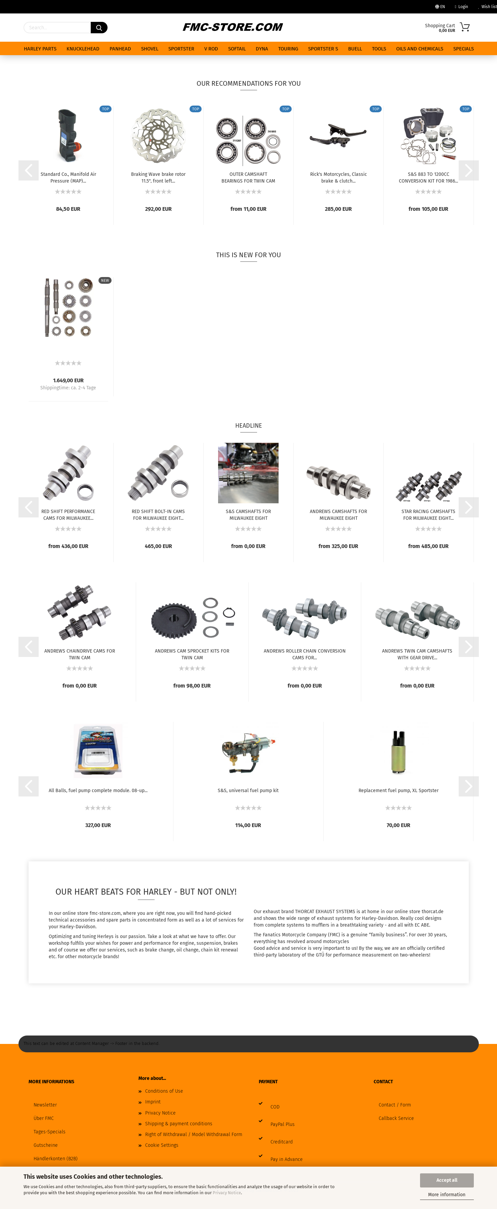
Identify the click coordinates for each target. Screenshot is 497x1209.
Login (461, 6)
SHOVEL (149, 49)
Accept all (447, 1180)
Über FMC (44, 1118)
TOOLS (379, 49)
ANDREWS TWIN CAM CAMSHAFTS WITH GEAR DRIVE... (417, 654)
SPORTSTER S (323, 49)
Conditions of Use (164, 1091)
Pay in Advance (287, 1159)
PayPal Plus (283, 1124)
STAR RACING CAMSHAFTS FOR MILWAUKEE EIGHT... (428, 514)
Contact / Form (395, 1105)
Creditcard (282, 1142)
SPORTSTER (181, 49)
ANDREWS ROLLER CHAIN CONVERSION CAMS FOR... (305, 654)
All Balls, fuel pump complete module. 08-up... (98, 790)
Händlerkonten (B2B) (56, 1159)
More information (446, 1195)
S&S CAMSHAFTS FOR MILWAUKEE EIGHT (248, 514)
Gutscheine (46, 1145)
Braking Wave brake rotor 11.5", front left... (158, 177)
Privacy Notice (227, 1192)
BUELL (355, 49)
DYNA (262, 49)
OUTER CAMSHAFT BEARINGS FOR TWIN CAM (248, 177)
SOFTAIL (237, 49)
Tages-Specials (50, 1132)
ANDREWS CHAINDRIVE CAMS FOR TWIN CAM (79, 654)
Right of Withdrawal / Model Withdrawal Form (193, 1134)
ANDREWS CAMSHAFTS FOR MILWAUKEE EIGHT (338, 514)
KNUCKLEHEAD (83, 49)
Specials (463, 49)
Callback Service (396, 1118)
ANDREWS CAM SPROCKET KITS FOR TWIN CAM (192, 654)
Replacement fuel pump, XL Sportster (399, 790)
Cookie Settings (161, 1145)
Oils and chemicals (419, 49)
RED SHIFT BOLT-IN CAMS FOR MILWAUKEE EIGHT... (158, 514)
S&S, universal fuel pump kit (248, 790)
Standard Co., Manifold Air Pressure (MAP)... (68, 177)
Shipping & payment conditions (178, 1124)
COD (275, 1107)
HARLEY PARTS (40, 49)
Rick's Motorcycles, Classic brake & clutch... (338, 177)
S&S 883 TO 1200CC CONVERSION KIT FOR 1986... (428, 177)
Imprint (153, 1102)
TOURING (288, 49)
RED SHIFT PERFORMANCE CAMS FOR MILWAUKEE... (68, 514)
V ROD (211, 49)
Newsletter (45, 1105)
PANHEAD (120, 49)
